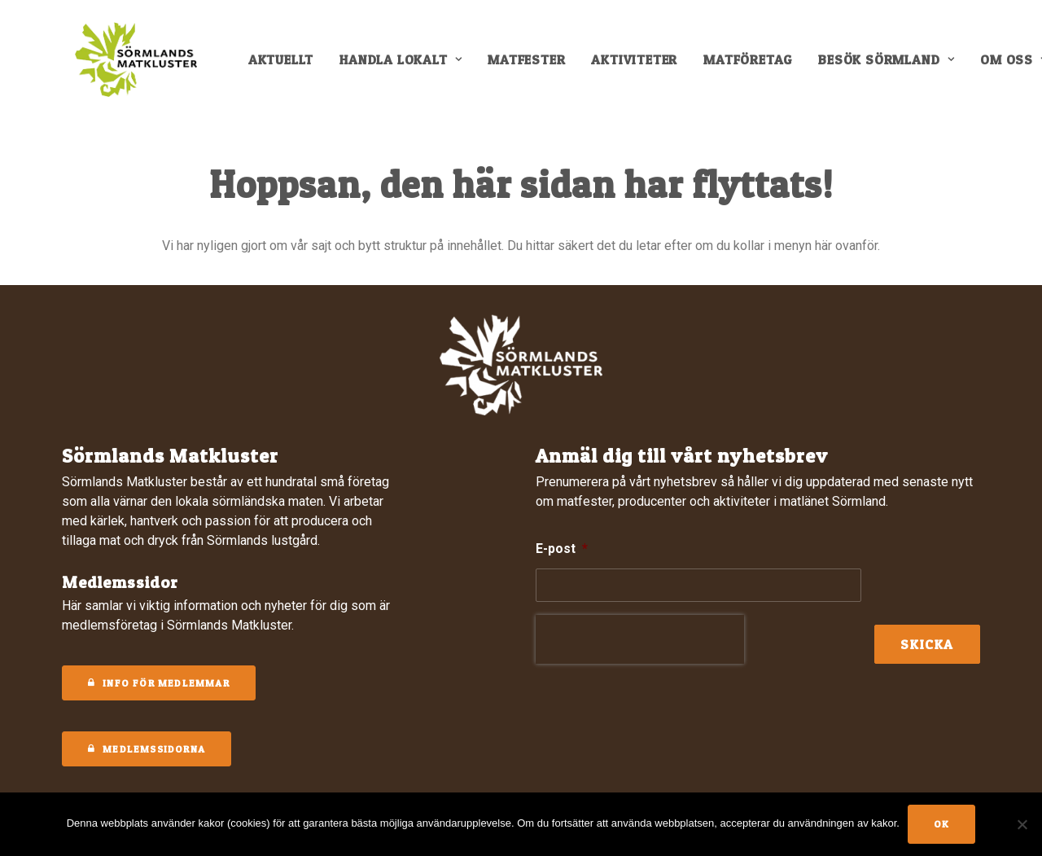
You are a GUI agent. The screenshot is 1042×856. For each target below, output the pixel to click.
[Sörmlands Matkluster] (135, 67)
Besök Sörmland (897, 67)
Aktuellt (291, 67)
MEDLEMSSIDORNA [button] (146, 749)
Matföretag (758, 67)
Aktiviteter (645, 67)
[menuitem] (291, 67)
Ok (941, 824)
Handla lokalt (411, 67)
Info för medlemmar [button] (159, 683)
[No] (1022, 824)
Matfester (537, 67)
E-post (562, 548)
